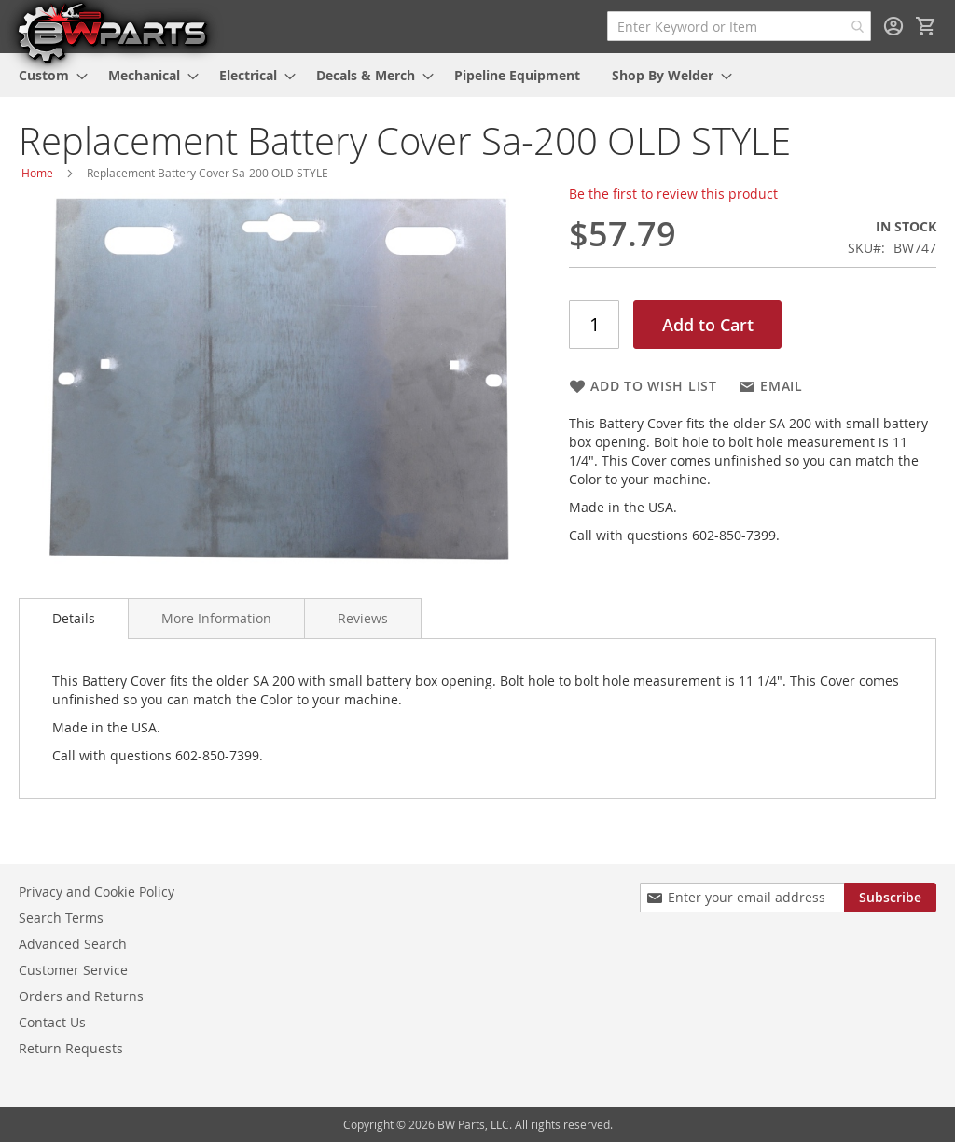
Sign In (893, 26)
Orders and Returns (81, 996)
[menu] (477, 75)
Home (37, 172)
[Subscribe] (890, 897)
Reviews (363, 618)
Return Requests (71, 1048)
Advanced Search (73, 944)
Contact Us (52, 1022)
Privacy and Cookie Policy (96, 891)
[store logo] (112, 32)
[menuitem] (47, 75)
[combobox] (739, 26)
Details (73, 618)
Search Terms (61, 917)
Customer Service (73, 970)
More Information (216, 618)
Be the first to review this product (673, 193)
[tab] (74, 618)
